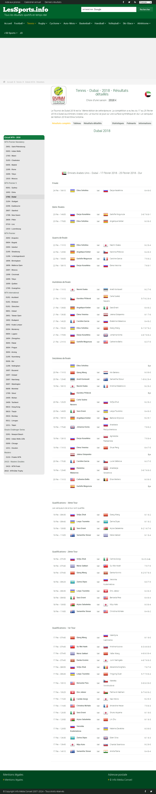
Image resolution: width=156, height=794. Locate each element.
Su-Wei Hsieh (115, 565)
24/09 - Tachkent (12, 402)
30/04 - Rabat (11, 343)
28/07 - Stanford (12, 210)
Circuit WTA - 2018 (24, 137)
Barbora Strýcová (117, 418)
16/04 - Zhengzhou (13, 338)
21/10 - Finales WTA (13, 457)
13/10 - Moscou (12, 178)
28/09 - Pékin (11, 220)
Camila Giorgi (115, 559)
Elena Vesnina (115, 265)
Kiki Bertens (114, 372)
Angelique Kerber (117, 221)
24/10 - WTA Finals (13, 466)
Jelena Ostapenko (117, 314)
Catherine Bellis (116, 341)
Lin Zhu (113, 719)
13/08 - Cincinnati (12, 274)
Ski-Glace (128, 23)
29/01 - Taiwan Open (13, 315)
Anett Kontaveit (116, 289)
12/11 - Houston (12, 448)
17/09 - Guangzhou (13, 288)
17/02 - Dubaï (11, 197)
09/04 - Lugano (11, 334)
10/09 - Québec (12, 284)
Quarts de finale (59, 237)
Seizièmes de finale (61, 358)
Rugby (41, 23)
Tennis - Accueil (11, 131)
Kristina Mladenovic (118, 386)
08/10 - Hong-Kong (13, 407)
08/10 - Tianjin (11, 411)
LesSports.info (14, 10)
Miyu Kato (114, 604)
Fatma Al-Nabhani (117, 692)
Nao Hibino (114, 699)
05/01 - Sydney (11, 188)
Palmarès (131, 123)
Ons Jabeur (114, 591)
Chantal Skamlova (117, 744)
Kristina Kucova (116, 646)
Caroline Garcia (116, 258)
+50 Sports (10, 32)
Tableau (77, 123)
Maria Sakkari (115, 535)
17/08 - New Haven (13, 215)
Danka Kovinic (115, 572)
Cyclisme (54, 23)
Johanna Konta (116, 335)
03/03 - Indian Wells (13, 151)
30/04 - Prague (11, 347)
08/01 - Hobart (11, 311)
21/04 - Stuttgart (12, 201)
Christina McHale (117, 611)
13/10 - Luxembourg (13, 229)
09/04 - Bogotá (11, 242)
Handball (99, 23)
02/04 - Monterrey (12, 329)
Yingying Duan (116, 674)
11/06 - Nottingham (13, 366)
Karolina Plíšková (116, 252)
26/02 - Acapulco (12, 238)
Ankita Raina (115, 751)
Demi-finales (58, 207)
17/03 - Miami (11, 156)
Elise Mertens (115, 479)
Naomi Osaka (115, 245)
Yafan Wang (115, 653)
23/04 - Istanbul (12, 247)
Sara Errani (114, 307)
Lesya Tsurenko (116, 411)
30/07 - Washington (13, 384)
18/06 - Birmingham (13, 261)
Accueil (8, 23)
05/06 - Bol (10, 361)
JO (21, 32)
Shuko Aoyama (116, 712)
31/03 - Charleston (13, 160)
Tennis (30, 23)
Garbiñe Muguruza (117, 214)
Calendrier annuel (32, 2)
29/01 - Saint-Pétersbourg (15, 147)
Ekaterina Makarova (118, 321)
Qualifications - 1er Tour (63, 627)
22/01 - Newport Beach (14, 434)
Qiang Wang (115, 328)
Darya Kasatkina (116, 190)
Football (18, 23)
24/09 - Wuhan (11, 398)
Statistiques (118, 123)
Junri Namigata (116, 660)
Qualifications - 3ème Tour (65, 502)
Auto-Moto (69, 23)
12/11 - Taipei (11, 425)
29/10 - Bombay (12, 416)
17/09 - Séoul (11, 393)
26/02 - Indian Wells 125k (15, 439)
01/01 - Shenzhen (12, 306)
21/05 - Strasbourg (13, 252)
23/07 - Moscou (12, 270)
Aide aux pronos (12, 2)
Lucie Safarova (116, 461)
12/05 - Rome (11, 169)
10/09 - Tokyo (11, 279)
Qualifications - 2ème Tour (65, 551)
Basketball (84, 23)
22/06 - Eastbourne (13, 206)
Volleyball (113, 23)
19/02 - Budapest (12, 320)
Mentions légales (14, 779)
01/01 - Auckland (12, 297)
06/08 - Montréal (12, 389)
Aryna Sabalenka (116, 528)
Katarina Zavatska (117, 728)
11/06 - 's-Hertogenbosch (15, 256)
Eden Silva (114, 737)
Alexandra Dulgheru (118, 667)
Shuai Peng (114, 447)
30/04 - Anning (11, 352)
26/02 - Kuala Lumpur (14, 325)
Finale (55, 183)
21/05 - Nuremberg (13, 357)
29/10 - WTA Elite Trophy (13, 471)
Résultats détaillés (93, 123)
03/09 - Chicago (12, 443)
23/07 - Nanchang (12, 379)
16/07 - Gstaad (11, 375)
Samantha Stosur (117, 379)
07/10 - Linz (10, 224)
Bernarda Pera (115, 597)
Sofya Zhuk (114, 402)
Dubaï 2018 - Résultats (34, 82)
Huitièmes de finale (61, 282)
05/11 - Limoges (12, 421)
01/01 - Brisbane (12, 302)
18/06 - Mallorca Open (14, 265)
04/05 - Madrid (11, 165)
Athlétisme (143, 23)
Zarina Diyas (115, 521)
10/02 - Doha (11, 192)
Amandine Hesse (116, 705)
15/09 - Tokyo (11, 174)
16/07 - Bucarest (12, 370)
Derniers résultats (53, 2)
